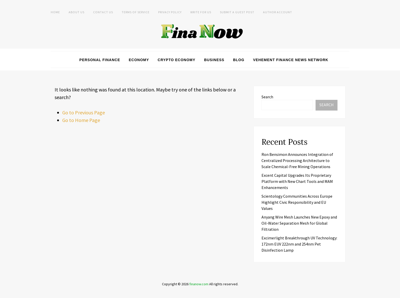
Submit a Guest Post (237, 12)
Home (55, 12)
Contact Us (103, 12)
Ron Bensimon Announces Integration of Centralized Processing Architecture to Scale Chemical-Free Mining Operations (297, 160)
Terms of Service (135, 12)
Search (267, 96)
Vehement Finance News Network (290, 60)
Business (214, 60)
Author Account (277, 12)
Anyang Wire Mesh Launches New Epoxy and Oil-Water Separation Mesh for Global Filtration (299, 223)
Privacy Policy (170, 12)
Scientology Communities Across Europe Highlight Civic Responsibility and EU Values (296, 202)
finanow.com (198, 284)
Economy (139, 60)
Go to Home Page (81, 120)
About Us (76, 12)
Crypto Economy (176, 60)
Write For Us (200, 12)
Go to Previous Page (83, 112)
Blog (238, 60)
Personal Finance (99, 60)
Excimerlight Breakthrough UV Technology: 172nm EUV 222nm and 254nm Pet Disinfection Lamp (299, 244)
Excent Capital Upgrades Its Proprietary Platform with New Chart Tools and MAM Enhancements (297, 181)
